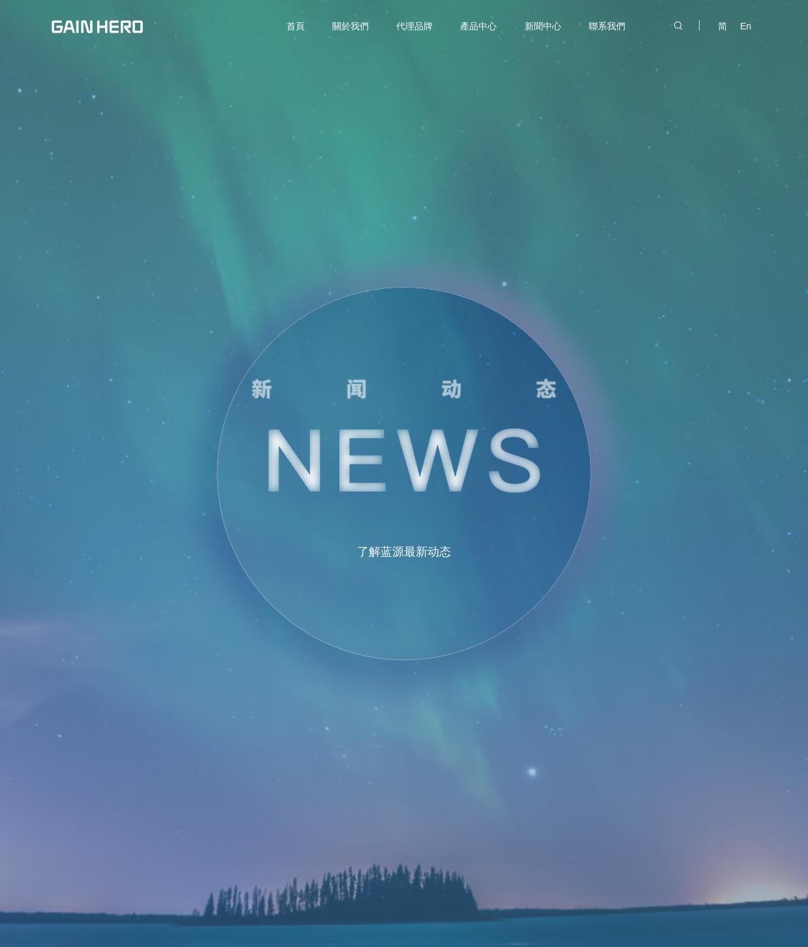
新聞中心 (543, 26)
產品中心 (478, 26)
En (745, 26)
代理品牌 (414, 26)
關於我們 (350, 26)
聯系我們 (607, 26)
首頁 (296, 26)
